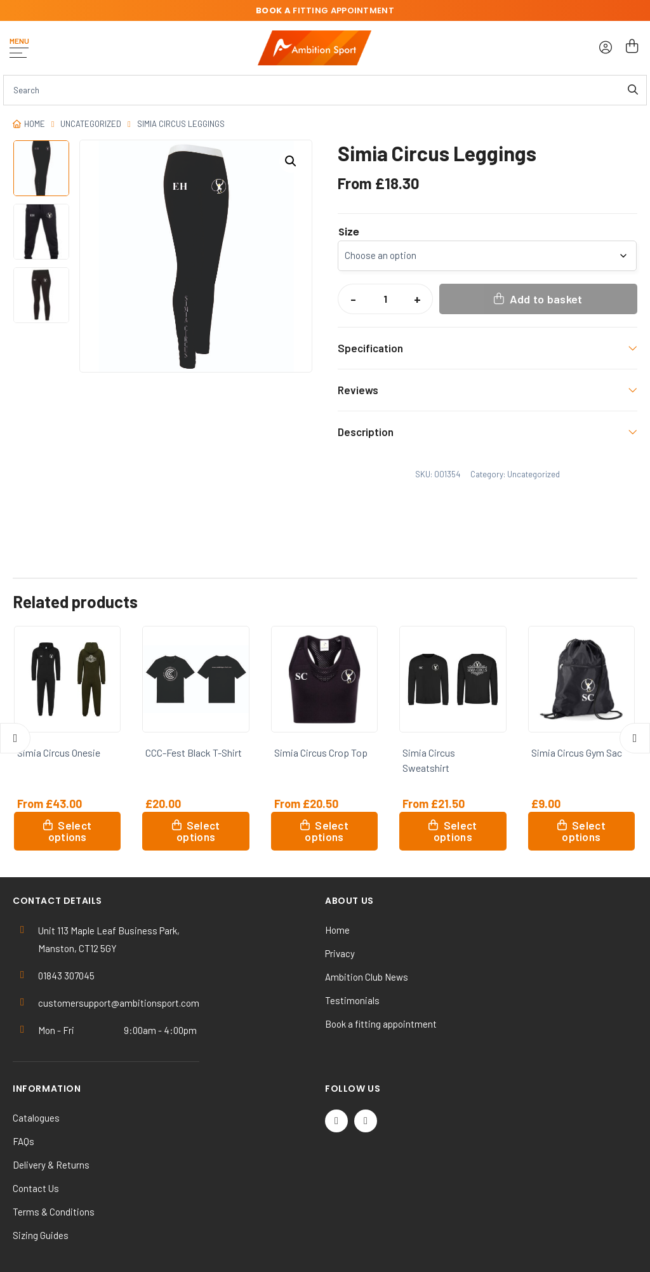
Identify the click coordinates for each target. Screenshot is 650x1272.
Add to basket (546, 299)
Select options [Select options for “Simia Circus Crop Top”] (326, 831)
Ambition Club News (366, 977)
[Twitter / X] (336, 1121)
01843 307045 (66, 975)
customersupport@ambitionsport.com (118, 1003)
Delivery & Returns (51, 1164)
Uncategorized (90, 124)
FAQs (23, 1141)
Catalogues (36, 1117)
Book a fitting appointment (381, 1024)
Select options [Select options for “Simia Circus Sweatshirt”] (455, 831)
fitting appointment (325, 10)
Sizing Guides (41, 1235)
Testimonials (352, 1000)
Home (34, 124)
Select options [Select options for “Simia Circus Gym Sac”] (584, 831)
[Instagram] (365, 1121)
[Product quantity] (385, 299)
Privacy (340, 953)
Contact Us (36, 1188)
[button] (290, 161)
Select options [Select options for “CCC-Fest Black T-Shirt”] (198, 831)
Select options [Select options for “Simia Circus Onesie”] (70, 831)
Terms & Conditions (54, 1211)
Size (348, 232)
